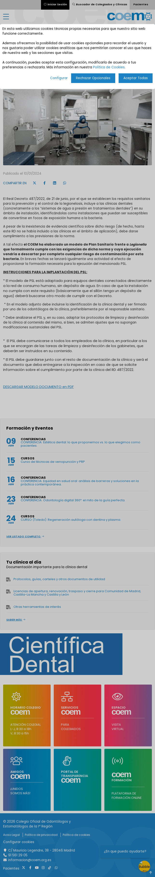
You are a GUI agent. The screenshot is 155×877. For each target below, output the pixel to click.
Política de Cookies (109, 67)
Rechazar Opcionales (93, 78)
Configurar (59, 78)
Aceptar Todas (135, 78)
